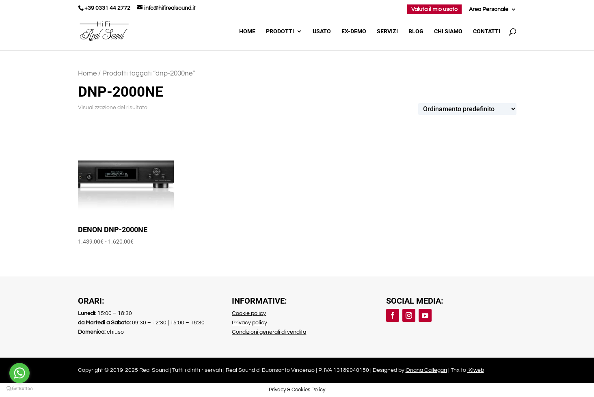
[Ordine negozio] (467, 109)
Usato (322, 31)
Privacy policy (249, 323)
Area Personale (488, 9)
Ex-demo (353, 31)
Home (247, 31)
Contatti (486, 31)
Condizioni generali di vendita (269, 332)
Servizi (387, 31)
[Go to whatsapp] (19, 373)
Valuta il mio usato (434, 9)
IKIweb (475, 370)
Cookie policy (249, 313)
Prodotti (280, 31)
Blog (415, 31)
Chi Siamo (448, 31)
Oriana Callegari (426, 370)
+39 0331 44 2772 (107, 8)
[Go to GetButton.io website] (19, 388)
